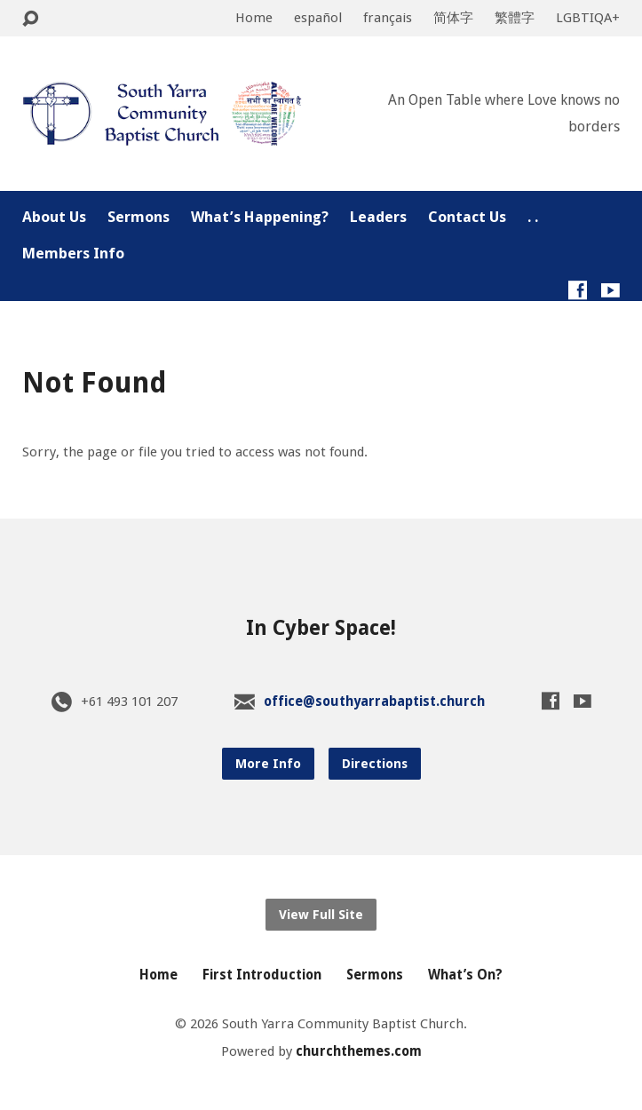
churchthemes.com (359, 1051)
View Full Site (321, 915)
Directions (375, 764)
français (387, 18)
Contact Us (467, 217)
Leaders (378, 217)
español (318, 18)
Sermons (138, 217)
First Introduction (261, 975)
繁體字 (515, 18)
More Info (268, 764)
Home (254, 18)
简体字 (453, 18)
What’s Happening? (260, 217)
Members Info (73, 253)
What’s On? (465, 975)
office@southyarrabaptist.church (374, 702)
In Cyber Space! (321, 627)
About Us (54, 217)
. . (532, 217)
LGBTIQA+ (588, 18)
